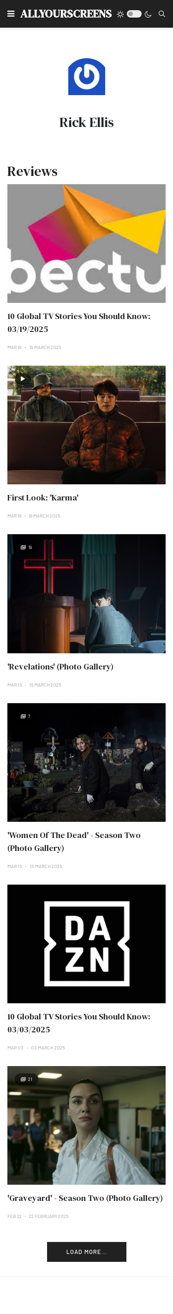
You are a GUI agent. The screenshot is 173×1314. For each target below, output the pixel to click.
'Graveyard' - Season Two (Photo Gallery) (85, 1198)
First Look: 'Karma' (42, 497)
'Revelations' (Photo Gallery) (60, 666)
